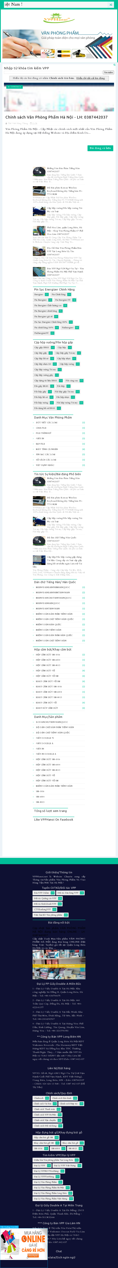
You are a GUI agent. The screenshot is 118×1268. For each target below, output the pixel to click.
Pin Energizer (40, 300)
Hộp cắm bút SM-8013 (48, 665)
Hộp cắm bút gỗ (45, 670)
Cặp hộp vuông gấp (43, 375)
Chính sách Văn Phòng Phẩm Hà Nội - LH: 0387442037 (57, 117)
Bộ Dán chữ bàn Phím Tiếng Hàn (55, 727)
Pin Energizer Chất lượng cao (47, 305)
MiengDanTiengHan (48, 608)
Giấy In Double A (46, 754)
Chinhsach (15, 87)
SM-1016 (40, 791)
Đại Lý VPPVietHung (44, 1176)
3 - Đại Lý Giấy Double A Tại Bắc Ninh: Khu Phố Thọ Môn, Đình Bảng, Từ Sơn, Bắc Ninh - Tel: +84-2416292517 (58, 1015)
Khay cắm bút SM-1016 (49, 686)
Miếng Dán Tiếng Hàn (48, 630)
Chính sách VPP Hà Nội (45, 1115)
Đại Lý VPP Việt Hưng (65, 1165)
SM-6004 (40, 797)
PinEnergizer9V (41, 333)
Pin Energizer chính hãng (45, 311)
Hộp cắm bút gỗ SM (47, 676)
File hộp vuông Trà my (67, 402)
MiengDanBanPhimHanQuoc (53, 587)
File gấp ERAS (41, 386)
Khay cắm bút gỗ (46, 702)
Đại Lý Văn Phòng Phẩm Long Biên (50, 1193)
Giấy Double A (44, 743)
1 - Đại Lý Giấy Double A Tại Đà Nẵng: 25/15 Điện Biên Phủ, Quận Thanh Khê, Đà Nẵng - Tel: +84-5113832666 (58, 1214)
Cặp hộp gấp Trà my (65, 353)
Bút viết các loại (46, 422)
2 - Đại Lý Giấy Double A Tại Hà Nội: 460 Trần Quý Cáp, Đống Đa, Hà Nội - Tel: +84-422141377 (57, 1004)
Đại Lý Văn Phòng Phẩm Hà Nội (49, 1187)
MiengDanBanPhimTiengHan (53, 592)
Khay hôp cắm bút (47, 708)
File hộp (61, 386)
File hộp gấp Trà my (64, 391)
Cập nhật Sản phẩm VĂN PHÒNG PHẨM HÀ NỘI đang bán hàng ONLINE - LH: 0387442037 (59, 932)
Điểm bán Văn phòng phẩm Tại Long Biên (53, 1160)
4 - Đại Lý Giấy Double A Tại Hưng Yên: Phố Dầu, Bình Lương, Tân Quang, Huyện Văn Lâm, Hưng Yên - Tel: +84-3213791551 (59, 1027)
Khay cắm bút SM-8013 (49, 697)
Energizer (38, 294)
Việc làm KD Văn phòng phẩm (48, 915)
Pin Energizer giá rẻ (43, 316)
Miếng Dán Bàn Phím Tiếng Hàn (54, 614)
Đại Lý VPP (39, 1165)
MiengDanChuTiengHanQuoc (53, 598)
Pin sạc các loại (45, 454)
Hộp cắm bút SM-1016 (48, 654)
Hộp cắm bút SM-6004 (48, 660)
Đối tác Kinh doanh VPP (45, 904)
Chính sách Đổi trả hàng (45, 1126)
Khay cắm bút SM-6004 (49, 692)
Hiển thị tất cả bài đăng (90, 78)
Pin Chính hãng (59, 294)
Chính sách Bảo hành (61, 1098)
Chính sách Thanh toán (44, 1109)
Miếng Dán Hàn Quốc (48, 624)
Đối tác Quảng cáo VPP (45, 898)
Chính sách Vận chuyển (45, 1120)
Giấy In (40, 438)
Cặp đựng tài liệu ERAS (45, 380)
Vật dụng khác (45, 465)
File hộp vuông (41, 402)
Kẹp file (40, 444)
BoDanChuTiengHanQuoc (52, 722)
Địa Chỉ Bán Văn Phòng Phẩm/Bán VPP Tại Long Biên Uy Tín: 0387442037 (64, 251)
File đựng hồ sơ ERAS (44, 408)
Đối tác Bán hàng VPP (68, 893)
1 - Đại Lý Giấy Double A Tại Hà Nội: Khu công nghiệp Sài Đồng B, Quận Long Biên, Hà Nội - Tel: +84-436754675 (58, 992)
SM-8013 (40, 802)
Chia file (41, 428)
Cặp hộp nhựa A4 (42, 364)
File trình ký (43, 433)
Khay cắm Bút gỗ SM (48, 681)
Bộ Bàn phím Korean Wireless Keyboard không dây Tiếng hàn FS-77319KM (65, 191)
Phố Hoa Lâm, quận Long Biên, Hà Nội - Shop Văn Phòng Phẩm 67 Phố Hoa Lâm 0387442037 (65, 231)
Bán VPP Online (41, 893)
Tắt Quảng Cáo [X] (9, 1227)
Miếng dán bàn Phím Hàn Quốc (54, 635)
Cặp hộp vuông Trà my (45, 369)
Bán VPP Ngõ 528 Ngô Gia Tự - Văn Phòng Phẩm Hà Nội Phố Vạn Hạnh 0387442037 (65, 272)
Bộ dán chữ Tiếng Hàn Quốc (53, 732)
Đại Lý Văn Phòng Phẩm (45, 1182)
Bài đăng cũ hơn (100, 148)
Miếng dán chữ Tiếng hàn (51, 640)
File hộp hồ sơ (41, 397)
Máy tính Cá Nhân (47, 449)
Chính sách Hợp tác (69, 1103)
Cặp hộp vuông (67, 364)
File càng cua (72, 380)
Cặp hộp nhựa (63, 358)
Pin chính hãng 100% (43, 327)
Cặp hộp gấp (40, 353)
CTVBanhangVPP (42, 909)
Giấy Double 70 (45, 738)
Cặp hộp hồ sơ (41, 358)
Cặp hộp (62, 347)
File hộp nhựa (63, 397)
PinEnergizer (67, 327)
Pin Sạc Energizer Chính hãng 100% (50, 322)
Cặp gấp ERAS (41, 347)
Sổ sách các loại (46, 460)
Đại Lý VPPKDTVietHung (46, 1171)
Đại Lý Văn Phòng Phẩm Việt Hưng (50, 1198)
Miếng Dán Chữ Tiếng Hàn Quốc (55, 619)
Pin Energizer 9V (63, 300)
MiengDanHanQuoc (48, 603)
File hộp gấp (40, 391)
